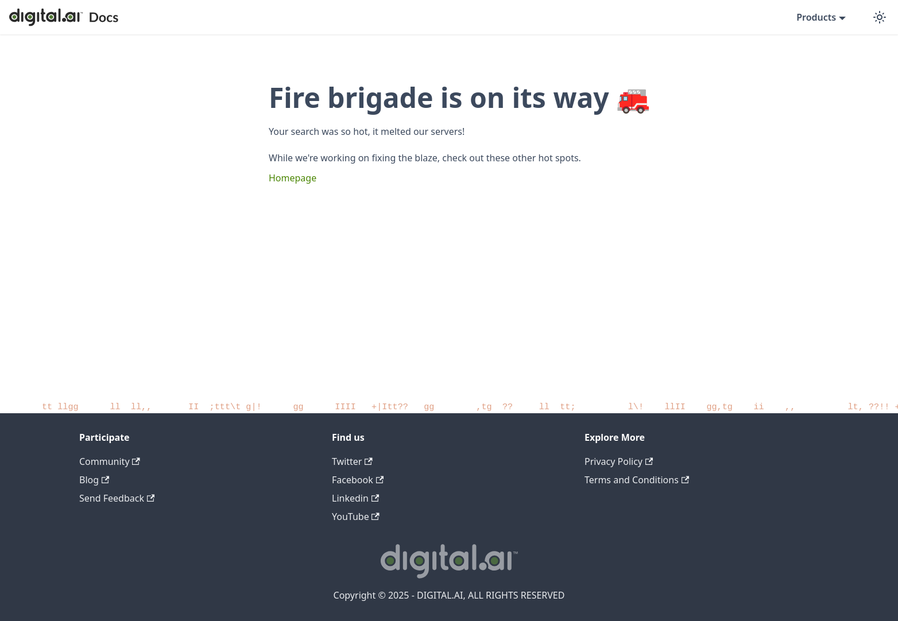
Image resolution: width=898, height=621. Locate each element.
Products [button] (816, 17)
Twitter (352, 461)
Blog (94, 479)
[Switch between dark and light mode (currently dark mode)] (879, 17)
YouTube (356, 516)
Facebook (358, 479)
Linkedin (355, 498)
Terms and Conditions (637, 479)
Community (109, 461)
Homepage (292, 178)
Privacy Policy (619, 461)
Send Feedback (116, 498)
